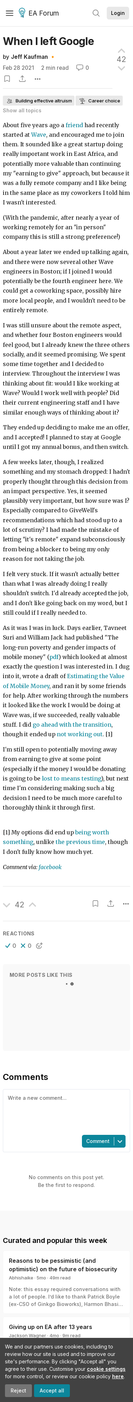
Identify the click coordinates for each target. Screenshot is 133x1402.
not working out (79, 734)
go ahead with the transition (72, 724)
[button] (11, 945)
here (118, 1376)
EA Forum (40, 13)
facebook (50, 867)
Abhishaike (21, 1277)
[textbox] (65, 1111)
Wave (38, 134)
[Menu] (9, 13)
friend (74, 125)
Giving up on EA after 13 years (50, 1326)
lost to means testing (71, 778)
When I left (48, 41)
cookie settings (106, 1369)
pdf (54, 657)
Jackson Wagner (27, 1335)
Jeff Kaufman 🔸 (33, 57)
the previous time (80, 842)
